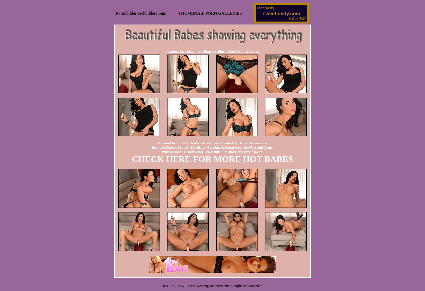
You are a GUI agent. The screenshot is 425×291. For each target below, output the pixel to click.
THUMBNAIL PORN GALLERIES (210, 13)
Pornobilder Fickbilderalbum (141, 13)
